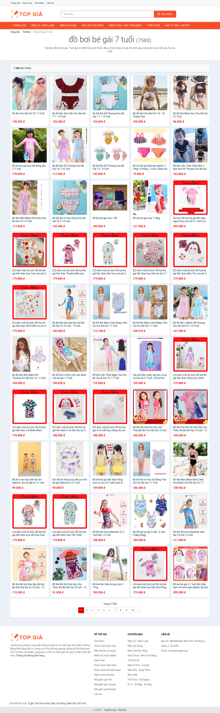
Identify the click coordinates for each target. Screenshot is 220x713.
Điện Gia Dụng (68, 25)
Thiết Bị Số (153, 25)
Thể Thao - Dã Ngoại (138, 679)
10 (132, 610)
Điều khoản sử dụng (105, 650)
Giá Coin (81, 703)
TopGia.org (110, 710)
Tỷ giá (31, 703)
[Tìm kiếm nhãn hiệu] (107, 14)
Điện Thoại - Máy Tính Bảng (125, 25)
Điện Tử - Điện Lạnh (42, 25)
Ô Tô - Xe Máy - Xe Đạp (140, 684)
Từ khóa (26, 32)
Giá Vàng (61, 703)
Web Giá (71, 703)
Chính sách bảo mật (105, 645)
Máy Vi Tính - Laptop (177, 25)
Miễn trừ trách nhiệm (105, 655)
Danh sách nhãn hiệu (105, 665)
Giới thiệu (39, 3)
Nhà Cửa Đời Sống (93, 25)
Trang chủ (15, 3)
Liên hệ (50, 3)
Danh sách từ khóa (104, 674)
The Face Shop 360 (45, 703)
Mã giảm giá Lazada (105, 684)
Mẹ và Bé (133, 674)
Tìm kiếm (165, 14)
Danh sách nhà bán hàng (107, 670)
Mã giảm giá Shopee (105, 689)
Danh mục (28, 3)
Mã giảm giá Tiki (103, 679)
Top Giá (122, 710)
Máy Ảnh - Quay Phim (139, 670)
